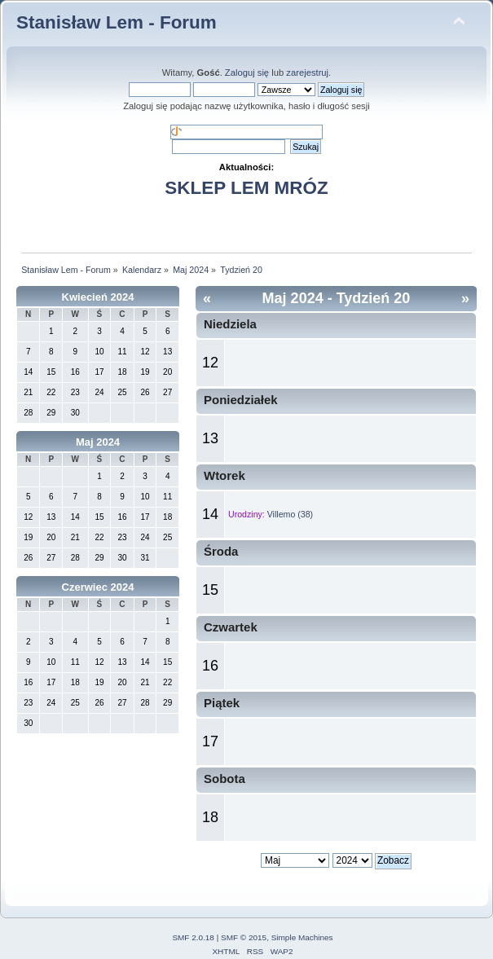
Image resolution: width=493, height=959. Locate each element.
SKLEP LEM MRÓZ (246, 188)
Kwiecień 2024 (98, 297)
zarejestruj (307, 72)
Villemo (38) (290, 514)
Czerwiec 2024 (98, 587)
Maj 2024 (98, 442)
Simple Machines (302, 937)
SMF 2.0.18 (193, 937)
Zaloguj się (247, 72)
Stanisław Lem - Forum (116, 22)
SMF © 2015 (243, 937)
